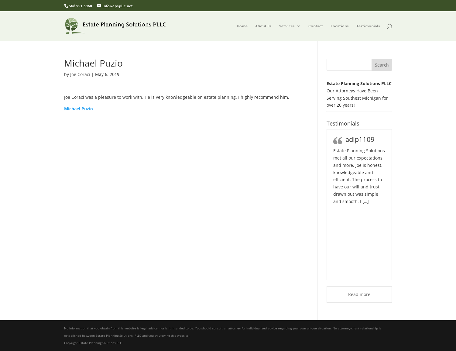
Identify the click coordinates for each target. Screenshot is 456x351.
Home (242, 26)
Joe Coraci (80, 74)
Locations (340, 26)
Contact (315, 26)
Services (287, 26)
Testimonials (368, 26)
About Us (263, 26)
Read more (359, 294)
